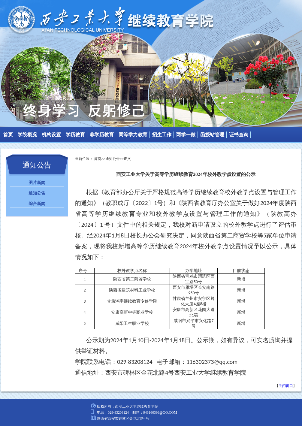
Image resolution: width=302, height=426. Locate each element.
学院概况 (27, 134)
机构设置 (51, 134)
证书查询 (238, 134)
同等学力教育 (133, 134)
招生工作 (161, 134)
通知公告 (37, 193)
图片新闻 (37, 182)
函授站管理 (212, 134)
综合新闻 (37, 203)
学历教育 (75, 134)
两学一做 (185, 134)
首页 (8, 134)
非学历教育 (102, 134)
